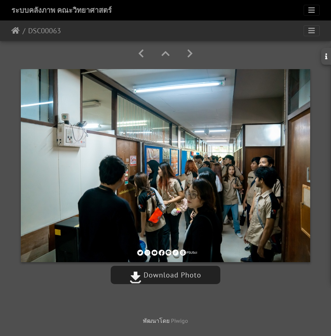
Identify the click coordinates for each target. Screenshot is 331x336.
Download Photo (165, 275)
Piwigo (179, 320)
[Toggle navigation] (312, 10)
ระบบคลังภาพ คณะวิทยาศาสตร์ (61, 10)
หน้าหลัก (15, 30)
